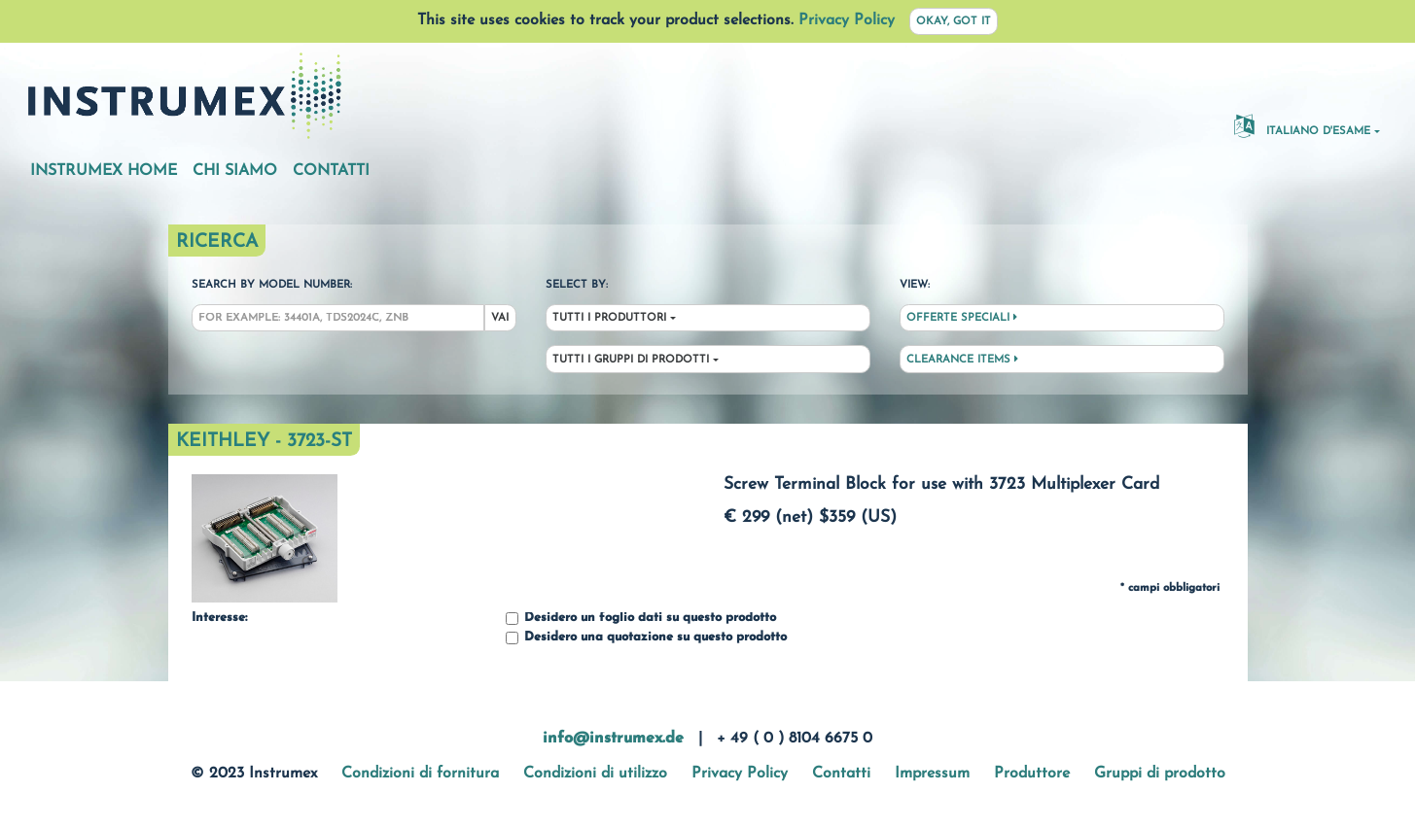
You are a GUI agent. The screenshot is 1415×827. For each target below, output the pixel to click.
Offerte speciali (961, 318)
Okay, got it (953, 22)
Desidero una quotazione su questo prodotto (646, 638)
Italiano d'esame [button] (1302, 125)
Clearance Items (962, 359)
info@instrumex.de (613, 738)
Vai (500, 318)
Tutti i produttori (609, 318)
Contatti (331, 171)
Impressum (932, 773)
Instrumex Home (103, 171)
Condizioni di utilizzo (595, 773)
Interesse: (219, 618)
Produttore (1032, 773)
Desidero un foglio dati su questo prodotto (641, 618)
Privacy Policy (846, 20)
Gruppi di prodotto (1159, 773)
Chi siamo (235, 171)
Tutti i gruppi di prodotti (630, 360)
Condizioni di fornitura (420, 773)
